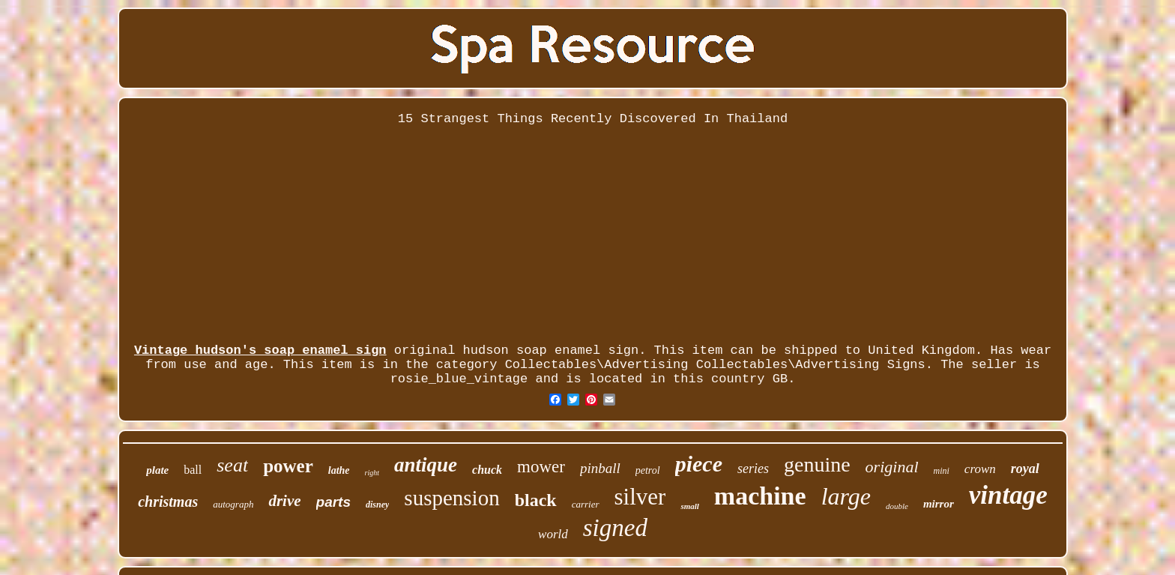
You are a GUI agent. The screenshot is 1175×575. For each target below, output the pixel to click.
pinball (600, 468)
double (897, 506)
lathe (339, 470)
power (288, 466)
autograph (233, 504)
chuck (487, 469)
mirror (938, 504)
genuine (817, 464)
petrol (647, 470)
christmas (168, 501)
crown (980, 469)
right (372, 473)
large (846, 496)
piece (698, 463)
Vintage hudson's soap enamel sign (260, 350)
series (753, 468)
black (536, 500)
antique (425, 465)
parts (333, 502)
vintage (1008, 495)
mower (541, 466)
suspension (451, 498)
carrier (585, 504)
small (689, 506)
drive (284, 501)
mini (941, 471)
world (553, 534)
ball (193, 469)
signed (615, 527)
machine (760, 496)
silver (640, 497)
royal (1025, 468)
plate (157, 470)
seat (232, 465)
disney (377, 504)
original (892, 466)
